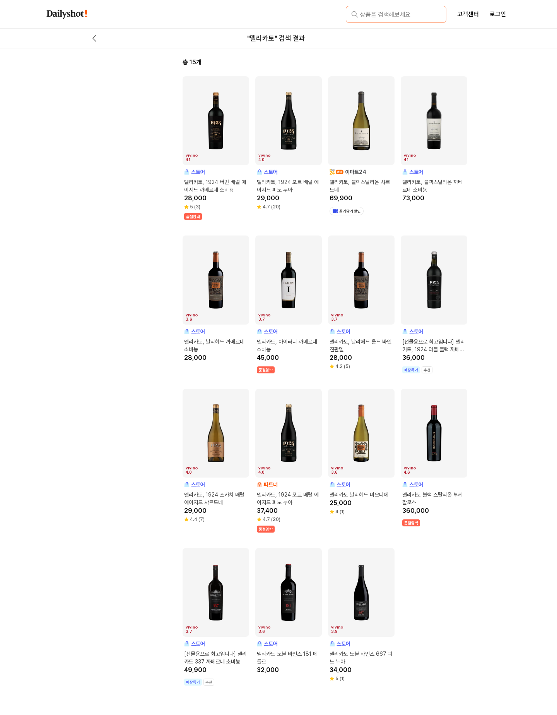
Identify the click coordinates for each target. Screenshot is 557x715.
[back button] (94, 38)
